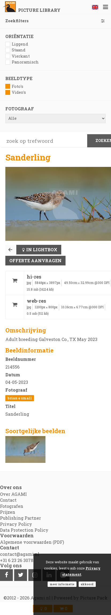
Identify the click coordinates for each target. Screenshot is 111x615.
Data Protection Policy (24, 530)
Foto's (14, 86)
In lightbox (41, 249)
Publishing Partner (20, 518)
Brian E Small (19, 398)
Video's (15, 92)
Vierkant (17, 56)
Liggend (16, 44)
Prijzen (7, 512)
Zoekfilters (55, 20)
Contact (8, 500)
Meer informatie (62, 584)
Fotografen (11, 506)
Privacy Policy (16, 524)
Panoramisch (22, 62)
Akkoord (87, 584)
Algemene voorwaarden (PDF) (32, 542)
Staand (15, 49)
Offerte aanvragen (35, 260)
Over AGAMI (13, 494)
